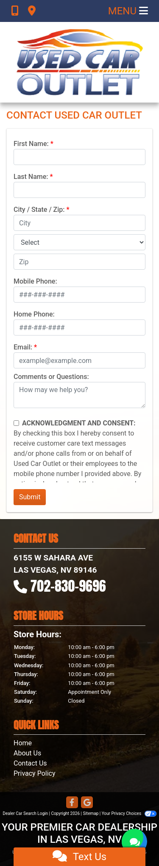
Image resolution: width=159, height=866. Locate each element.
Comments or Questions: (51, 377)
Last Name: (31, 177)
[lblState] (79, 242)
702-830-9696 (68, 586)
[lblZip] (79, 262)
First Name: (31, 144)
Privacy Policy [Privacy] (35, 773)
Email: (23, 347)
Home (23, 743)
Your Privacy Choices (129, 813)
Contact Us (30, 763)
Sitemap (90, 813)
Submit (29, 497)
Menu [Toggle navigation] (128, 11)
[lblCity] (79, 223)
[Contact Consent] (16, 423)
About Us (27, 753)
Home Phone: (34, 314)
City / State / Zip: (39, 210)
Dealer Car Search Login (25, 813)
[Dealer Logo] (79, 62)
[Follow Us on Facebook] (72, 802)
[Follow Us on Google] (87, 802)
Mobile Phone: (35, 281)
